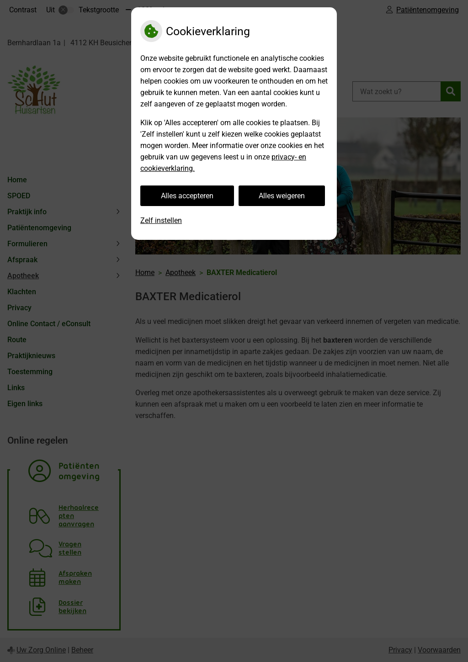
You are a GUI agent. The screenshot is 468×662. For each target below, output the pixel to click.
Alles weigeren (282, 195)
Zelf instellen (161, 220)
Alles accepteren (187, 195)
